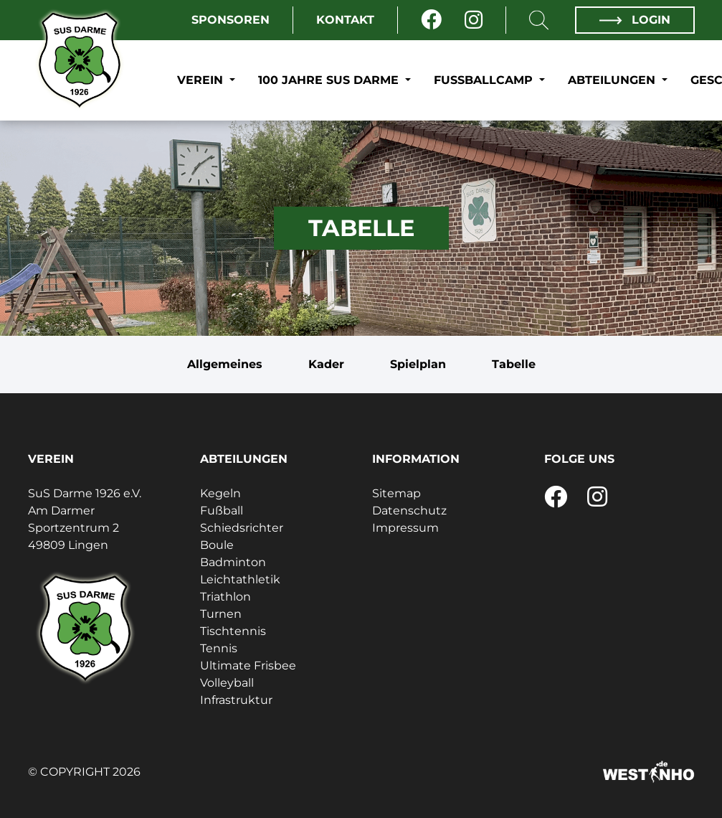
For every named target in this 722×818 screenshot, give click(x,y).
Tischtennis (233, 631)
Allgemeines (224, 364)
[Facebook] (431, 20)
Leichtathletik (240, 579)
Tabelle (514, 364)
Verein (202, 80)
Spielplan (418, 364)
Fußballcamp (485, 80)
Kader (326, 364)
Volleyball (227, 683)
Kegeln (220, 493)
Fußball (221, 510)
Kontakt (345, 20)
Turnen (221, 614)
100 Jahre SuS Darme (330, 80)
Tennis (218, 648)
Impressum (405, 528)
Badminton (233, 562)
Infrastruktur (236, 700)
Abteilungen (613, 80)
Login (634, 20)
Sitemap (396, 493)
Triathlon (225, 596)
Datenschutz (409, 510)
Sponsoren (230, 20)
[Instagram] (473, 20)
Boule (217, 545)
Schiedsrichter (241, 528)
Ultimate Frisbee (248, 665)
